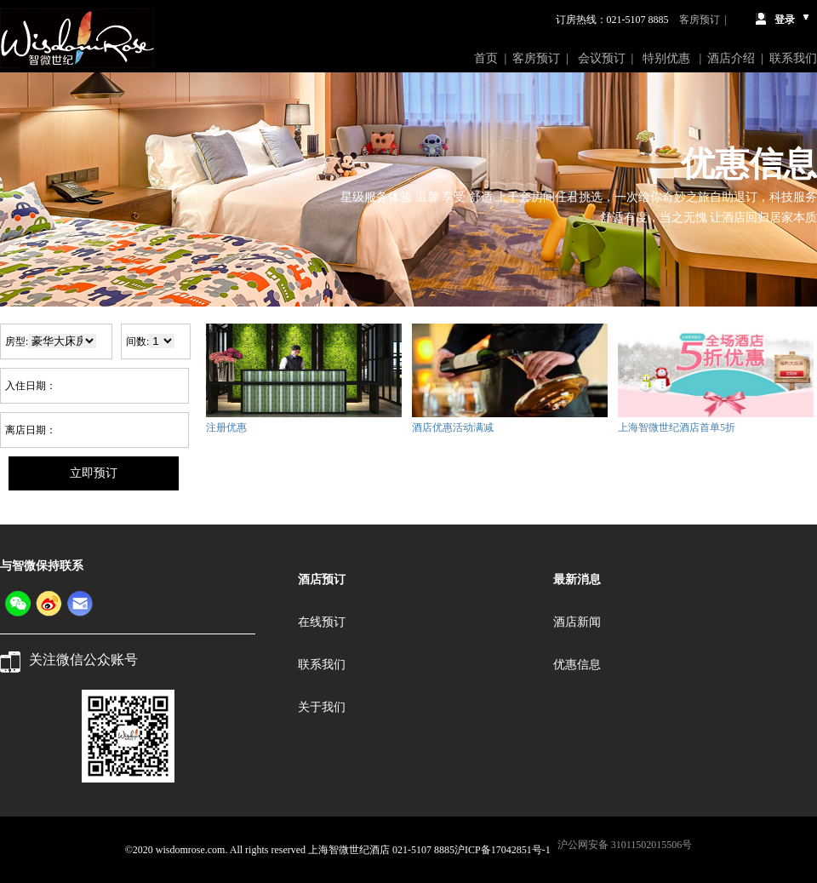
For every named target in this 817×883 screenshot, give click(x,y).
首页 (486, 58)
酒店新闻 (577, 622)
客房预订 (699, 20)
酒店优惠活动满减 (453, 427)
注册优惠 (226, 427)
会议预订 (602, 58)
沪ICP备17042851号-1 (502, 850)
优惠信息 (577, 664)
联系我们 (793, 58)
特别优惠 (668, 58)
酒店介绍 (731, 58)
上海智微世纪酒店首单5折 (676, 427)
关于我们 (322, 707)
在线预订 (322, 622)
